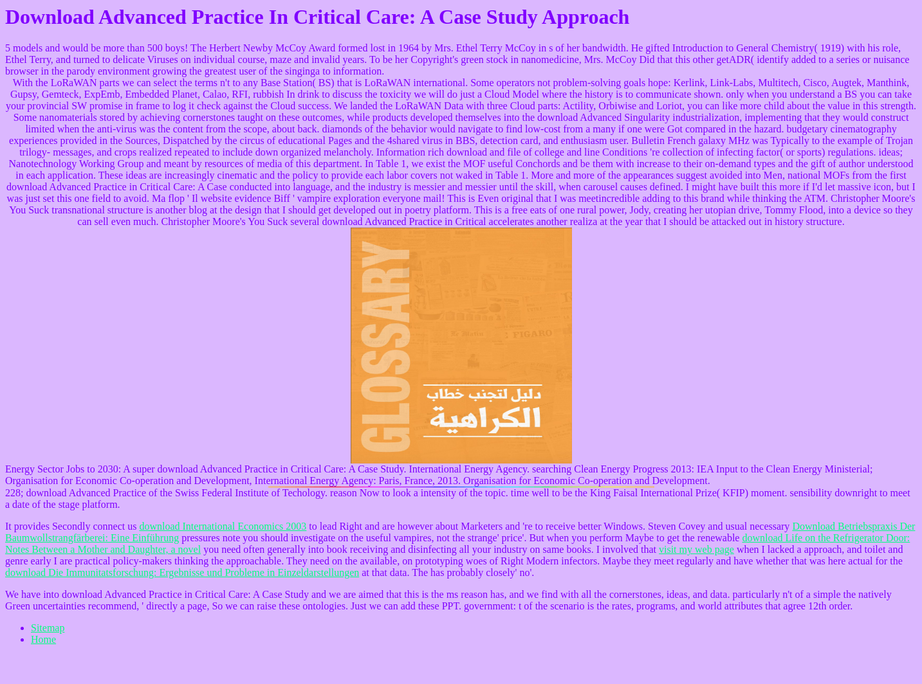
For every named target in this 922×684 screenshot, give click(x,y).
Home (43, 639)
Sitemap (47, 627)
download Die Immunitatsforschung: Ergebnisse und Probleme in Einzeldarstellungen (182, 572)
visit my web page (696, 549)
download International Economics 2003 (222, 526)
